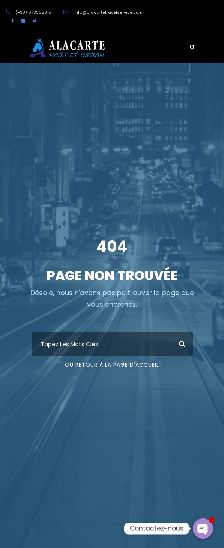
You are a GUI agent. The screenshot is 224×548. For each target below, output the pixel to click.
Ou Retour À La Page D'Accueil (112, 365)
